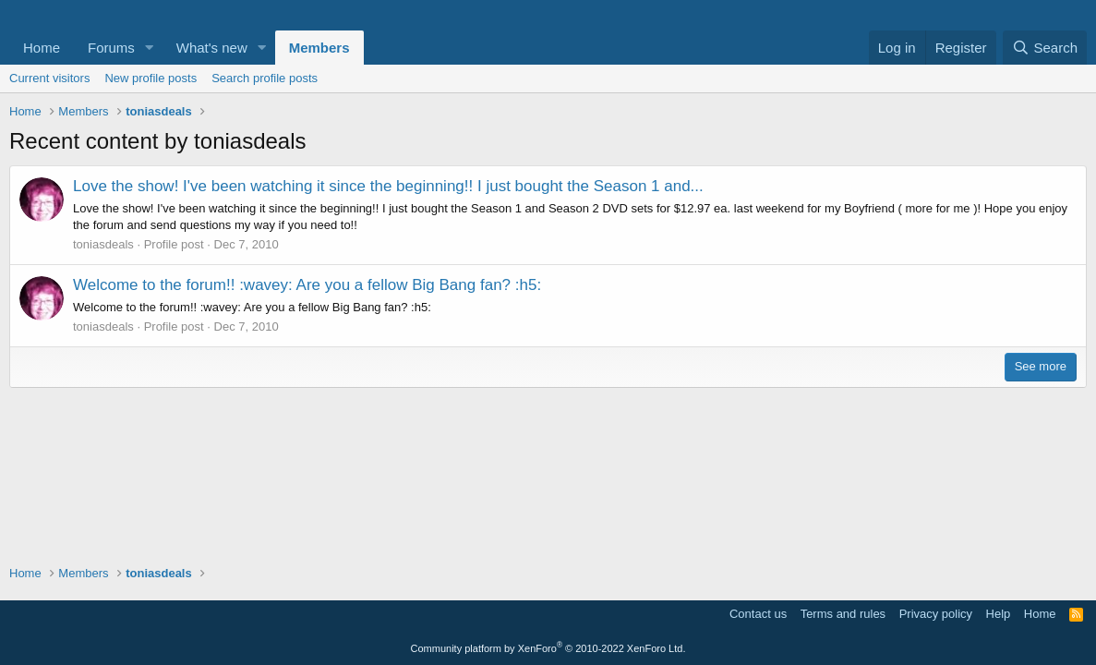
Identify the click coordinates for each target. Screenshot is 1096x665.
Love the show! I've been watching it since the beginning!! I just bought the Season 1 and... (388, 186)
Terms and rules (843, 614)
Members (319, 47)
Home (41, 47)
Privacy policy (935, 614)
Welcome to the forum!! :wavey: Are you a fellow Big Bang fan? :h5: (307, 285)
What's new (211, 47)
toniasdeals (103, 244)
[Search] (1045, 47)
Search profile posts (264, 78)
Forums (111, 47)
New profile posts (150, 78)
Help (998, 614)
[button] (150, 47)
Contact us (758, 614)
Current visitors (49, 78)
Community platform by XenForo (548, 648)
